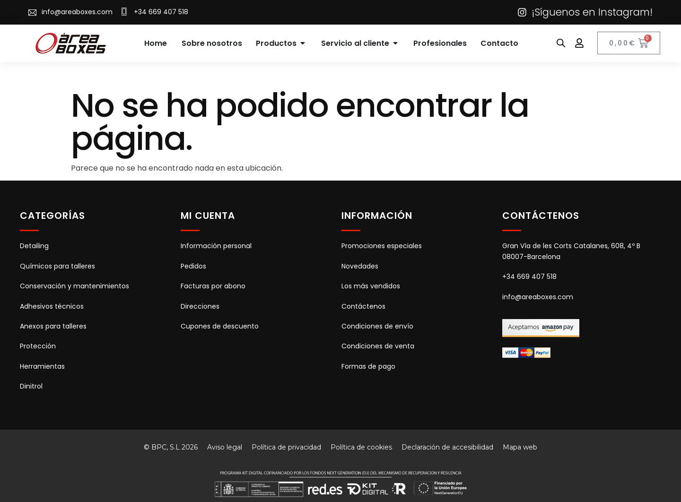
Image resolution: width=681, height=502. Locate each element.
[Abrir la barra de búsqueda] (561, 43)
